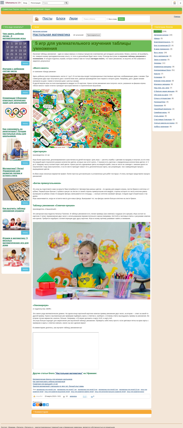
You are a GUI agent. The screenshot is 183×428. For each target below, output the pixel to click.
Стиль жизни (159, 116)
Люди (73, 18)
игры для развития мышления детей (57, 392)
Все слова (112, 19)
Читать (25, 63)
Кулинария (158, 77)
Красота (157, 74)
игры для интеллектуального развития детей (110, 392)
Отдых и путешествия (162, 98)
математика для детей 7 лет (67, 389)
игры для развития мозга (135, 392)
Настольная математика (51, 34)
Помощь (177, 17)
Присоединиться (93, 35)
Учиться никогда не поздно (164, 123)
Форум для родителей (35, 9)
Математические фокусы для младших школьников (52, 379)
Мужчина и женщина (162, 84)
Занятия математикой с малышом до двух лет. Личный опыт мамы (58, 386)
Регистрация (36, 3)
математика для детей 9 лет (108, 389)
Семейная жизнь (160, 112)
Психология (158, 105)
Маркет (47, 9)
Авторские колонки (40, 31)
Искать (121, 19)
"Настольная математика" (69, 373)
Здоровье (157, 63)
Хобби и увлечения (161, 127)
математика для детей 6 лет (46, 389)
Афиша (157, 38)
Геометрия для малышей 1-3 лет (45, 384)
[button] (2, 2)
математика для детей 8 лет (87, 389)
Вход (25, 3)
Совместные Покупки (11, 9)
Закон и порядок (160, 60)
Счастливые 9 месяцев (163, 119)
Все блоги (158, 31)
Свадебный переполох (162, 109)
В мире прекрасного (161, 49)
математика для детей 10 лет (129, 389)
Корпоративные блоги (162, 70)
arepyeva (73, 396)
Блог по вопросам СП (162, 45)
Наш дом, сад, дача (161, 88)
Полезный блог (160, 102)
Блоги (23, 9)
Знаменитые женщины (162, 67)
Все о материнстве (161, 56)
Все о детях (158, 52)
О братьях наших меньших (164, 91)
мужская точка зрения (162, 81)
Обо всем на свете (161, 95)
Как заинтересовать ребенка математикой (49, 382)
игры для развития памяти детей (82, 392)
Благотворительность (162, 42)
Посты (47, 18)
